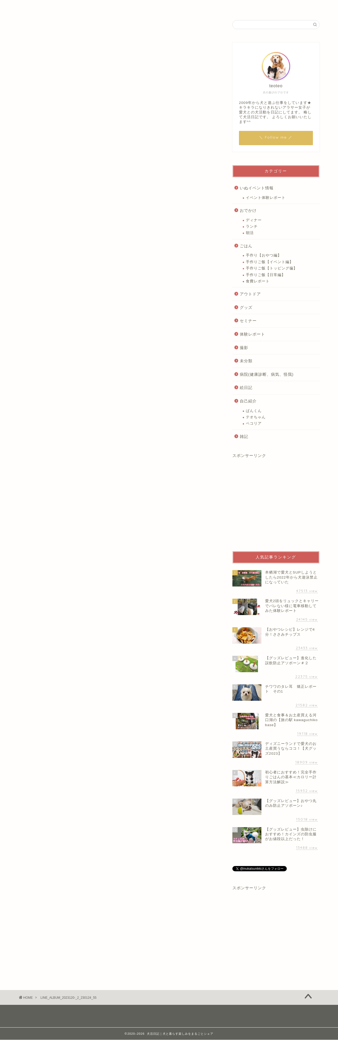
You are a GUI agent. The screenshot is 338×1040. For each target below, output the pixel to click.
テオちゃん (256, 417)
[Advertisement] (276, 505)
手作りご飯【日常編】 (265, 275)
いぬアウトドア (202, 6)
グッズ (246, 307)
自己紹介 (94, 6)
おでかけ (248, 210)
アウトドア (250, 294)
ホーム (68, 6)
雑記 (244, 436)
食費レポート (258, 281)
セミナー (248, 320)
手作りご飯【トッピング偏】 (271, 268)
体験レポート (252, 334)
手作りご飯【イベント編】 (269, 262)
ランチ (252, 226)
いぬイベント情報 (161, 6)
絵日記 (234, 6)
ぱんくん (254, 411)
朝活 (250, 233)
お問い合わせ (264, 6)
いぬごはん (124, 6)
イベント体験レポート (265, 198)
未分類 (246, 361)
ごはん (246, 246)
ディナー (254, 220)
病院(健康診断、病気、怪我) (267, 374)
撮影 (244, 347)
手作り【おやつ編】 (263, 255)
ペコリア (254, 423)
